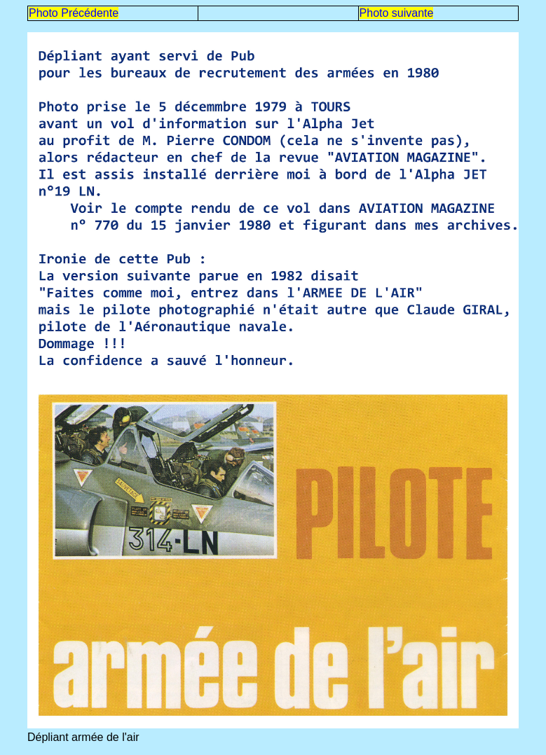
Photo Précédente (73, 13)
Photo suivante (397, 13)
